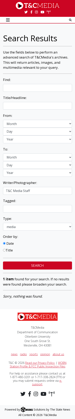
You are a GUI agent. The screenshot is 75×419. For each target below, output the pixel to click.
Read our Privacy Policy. (40, 363)
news (14, 354)
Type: (7, 218)
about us (58, 354)
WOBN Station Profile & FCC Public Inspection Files (38, 364)
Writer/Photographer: (20, 182)
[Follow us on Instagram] (36, 12)
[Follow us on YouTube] (42, 12)
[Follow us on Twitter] (26, 12)
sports (33, 354)
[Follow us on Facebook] (31, 12)
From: (7, 115)
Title (8, 250)
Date (8, 243)
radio (23, 354)
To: (5, 149)
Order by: (10, 236)
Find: (7, 79)
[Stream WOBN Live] (48, 12)
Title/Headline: (15, 97)
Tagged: (9, 200)
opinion (45, 354)
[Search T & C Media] (70, 20)
